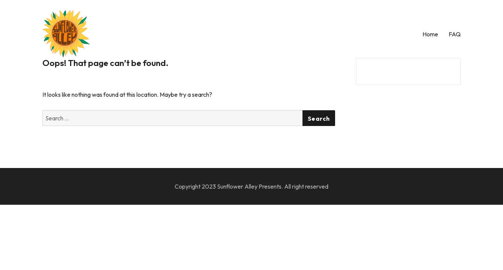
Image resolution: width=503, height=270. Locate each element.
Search (319, 118)
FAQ (455, 34)
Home (430, 34)
